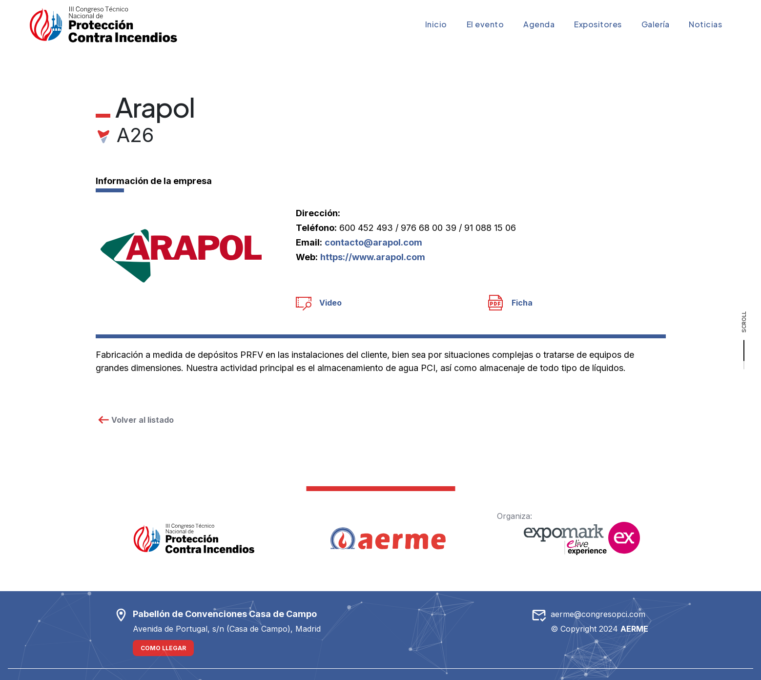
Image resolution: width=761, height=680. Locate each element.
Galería (655, 24)
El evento (485, 24)
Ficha (510, 302)
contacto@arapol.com (373, 242)
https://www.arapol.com (372, 257)
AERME (634, 629)
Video (319, 302)
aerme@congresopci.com (598, 614)
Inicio (436, 24)
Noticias (705, 24)
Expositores (598, 24)
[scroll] (744, 340)
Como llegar (163, 648)
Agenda (539, 24)
